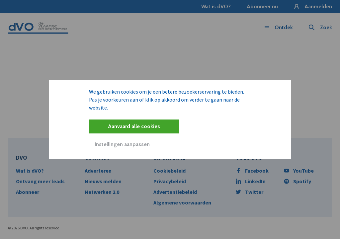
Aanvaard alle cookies (134, 126)
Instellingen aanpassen (122, 144)
